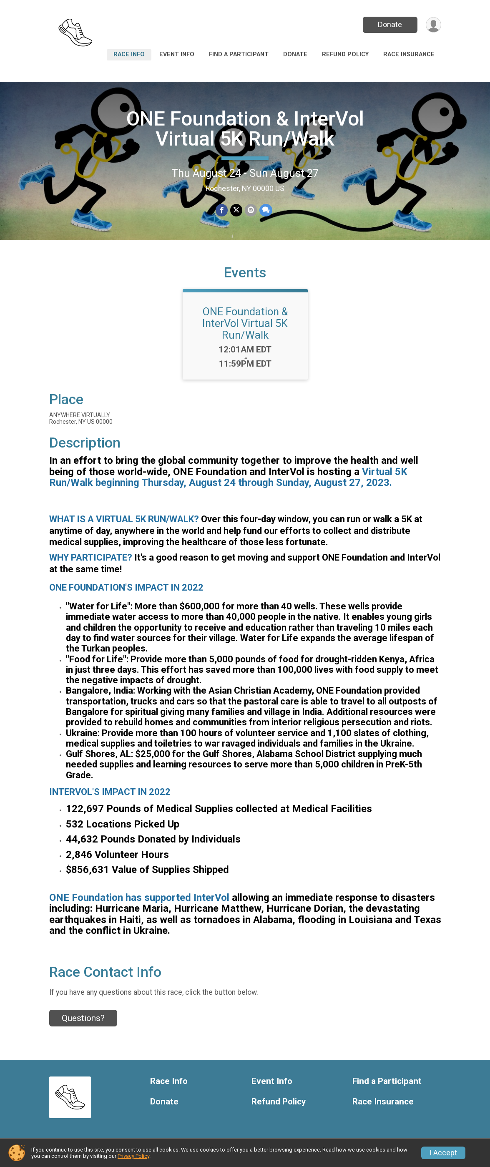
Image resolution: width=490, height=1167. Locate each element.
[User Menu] (433, 25)
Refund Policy (345, 54)
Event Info (176, 54)
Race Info (129, 54)
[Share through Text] (265, 210)
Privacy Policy (133, 1156)
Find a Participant (239, 54)
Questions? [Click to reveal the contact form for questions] (83, 1018)
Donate (390, 24)
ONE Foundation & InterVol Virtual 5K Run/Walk (245, 129)
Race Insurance (409, 54)
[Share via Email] (251, 210)
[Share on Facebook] (222, 210)
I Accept (443, 1153)
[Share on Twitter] (236, 210)
